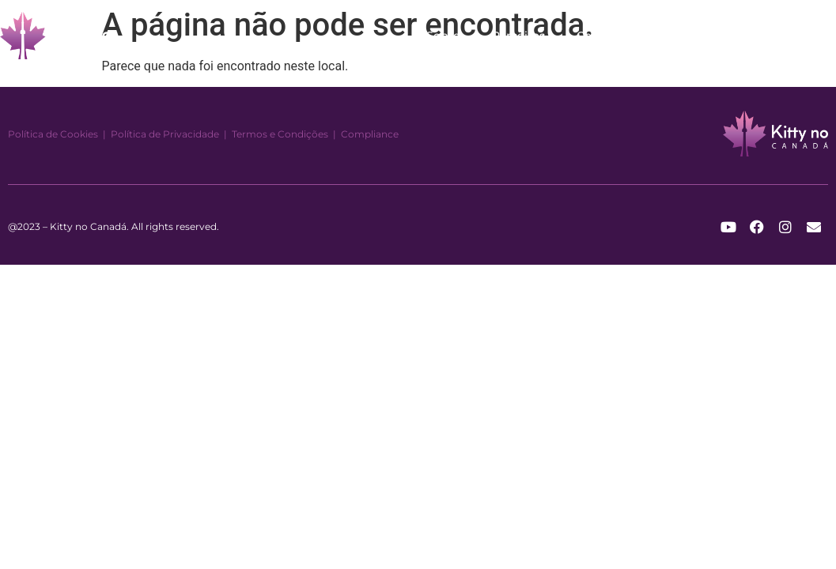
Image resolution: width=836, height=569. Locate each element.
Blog (667, 35)
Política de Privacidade (165, 134)
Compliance (370, 134)
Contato (599, 35)
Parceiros (518, 35)
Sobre (443, 35)
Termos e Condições (280, 134)
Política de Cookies (53, 134)
